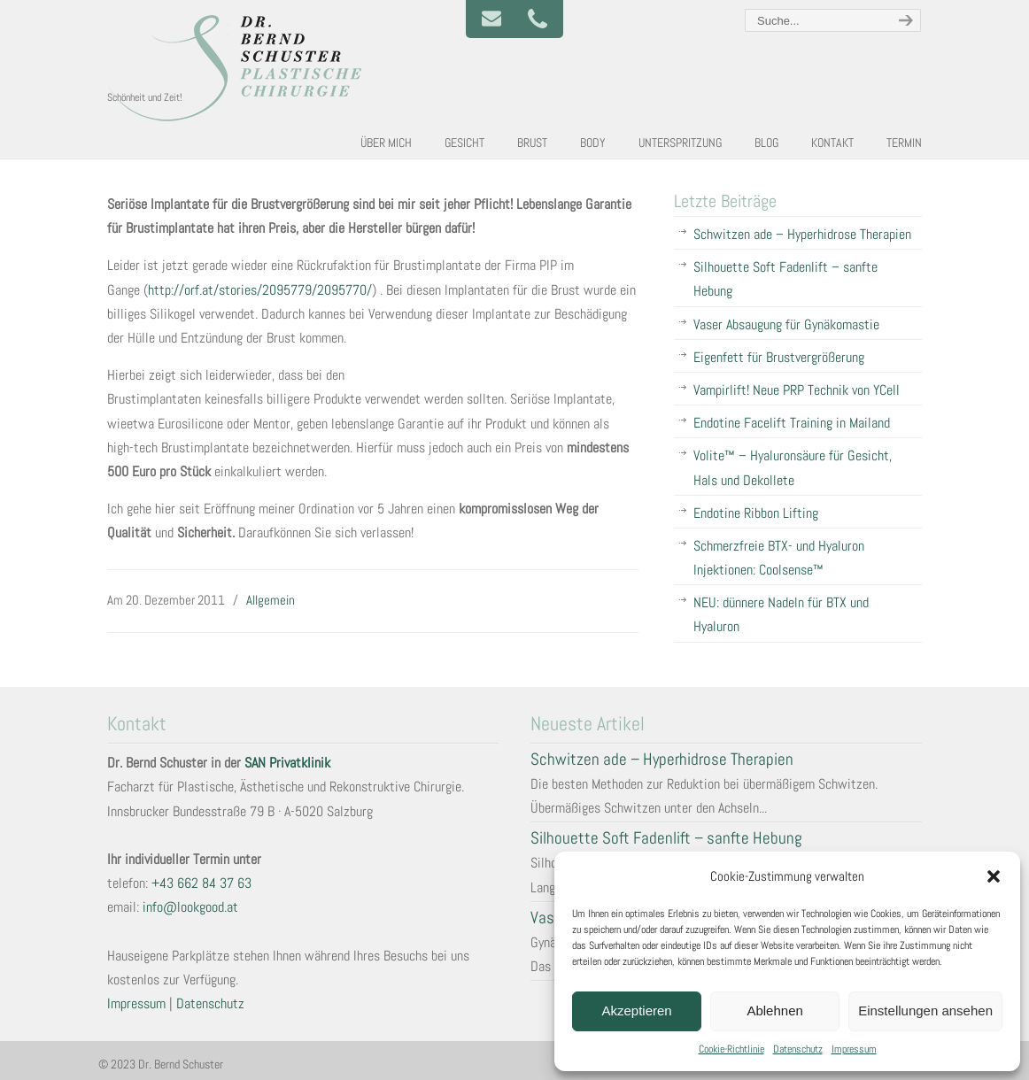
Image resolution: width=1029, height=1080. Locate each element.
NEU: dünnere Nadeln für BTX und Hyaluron (781, 614)
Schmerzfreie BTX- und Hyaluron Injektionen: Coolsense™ (778, 557)
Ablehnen (774, 1010)
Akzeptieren (636, 1010)
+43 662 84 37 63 (201, 883)
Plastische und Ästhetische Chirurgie (240, 67)
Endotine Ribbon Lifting (755, 513)
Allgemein (270, 599)
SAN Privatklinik (287, 762)
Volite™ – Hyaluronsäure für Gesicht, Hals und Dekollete (792, 467)
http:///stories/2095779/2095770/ (260, 290)
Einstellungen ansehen (925, 1010)
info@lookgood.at (190, 907)
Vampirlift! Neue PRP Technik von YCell (796, 390)
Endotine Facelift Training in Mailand (791, 422)
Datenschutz (798, 1049)
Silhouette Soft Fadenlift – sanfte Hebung (785, 279)
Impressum (854, 1049)
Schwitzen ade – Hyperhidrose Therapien (802, 234)
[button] (993, 876)
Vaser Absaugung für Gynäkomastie (786, 324)
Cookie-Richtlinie (731, 1049)
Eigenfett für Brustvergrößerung (778, 357)
